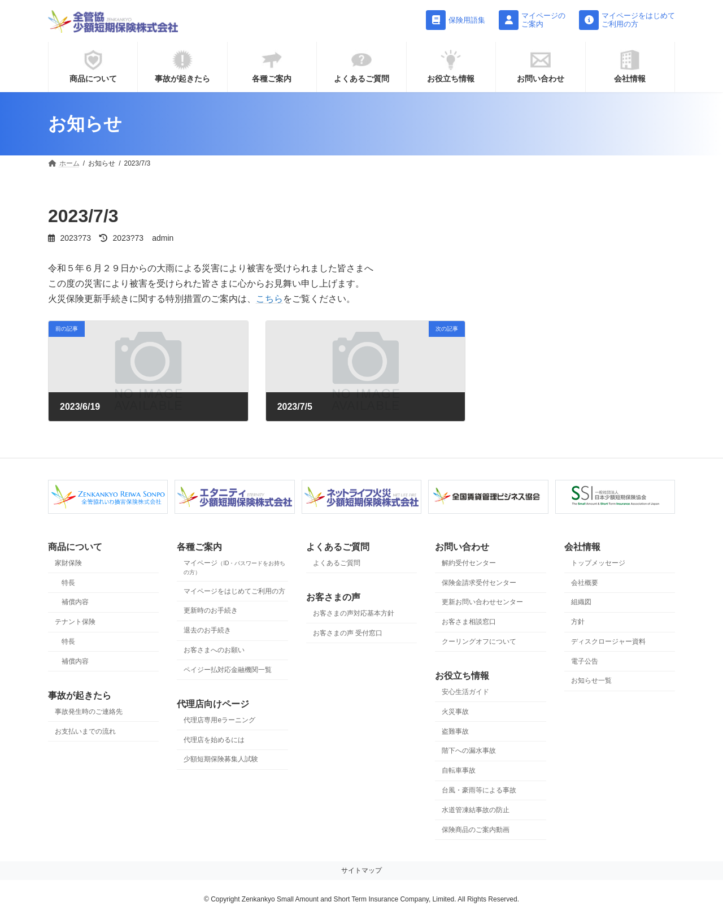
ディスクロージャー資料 (608, 641)
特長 (68, 583)
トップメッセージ (598, 563)
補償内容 (75, 602)
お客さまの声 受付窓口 (347, 633)
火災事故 (455, 712)
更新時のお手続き (211, 611)
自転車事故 (459, 770)
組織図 (581, 602)
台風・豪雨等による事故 (479, 790)
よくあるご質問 (336, 563)
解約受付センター (469, 563)
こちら (269, 299)
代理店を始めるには (214, 740)
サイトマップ (361, 871)
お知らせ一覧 (591, 681)
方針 (578, 622)
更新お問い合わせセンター (482, 602)
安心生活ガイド (465, 692)
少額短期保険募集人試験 (221, 760)
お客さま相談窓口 (469, 622)
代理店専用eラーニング (219, 720)
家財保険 (68, 563)
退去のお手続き (207, 630)
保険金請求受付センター (479, 583)
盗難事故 (455, 731)
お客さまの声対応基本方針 (353, 613)
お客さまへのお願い (214, 650)
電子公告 (584, 661)
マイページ (234, 567)
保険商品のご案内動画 (475, 830)
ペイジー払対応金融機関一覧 (228, 670)
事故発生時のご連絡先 (89, 712)
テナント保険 (75, 622)
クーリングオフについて (479, 641)
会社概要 (584, 583)
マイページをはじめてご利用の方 (234, 591)
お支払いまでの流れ (85, 731)
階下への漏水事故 (469, 751)
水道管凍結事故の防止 (475, 810)
